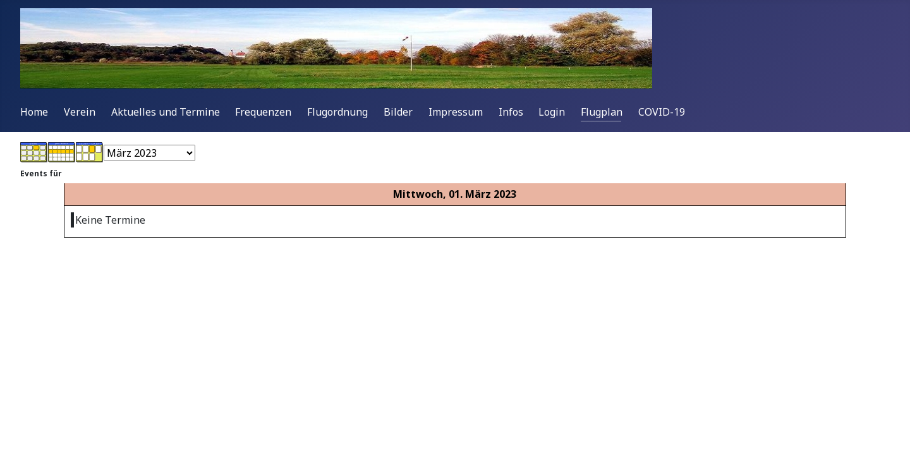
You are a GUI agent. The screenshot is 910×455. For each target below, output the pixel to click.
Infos (511, 112)
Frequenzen (263, 112)
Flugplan (601, 112)
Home (34, 112)
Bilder (398, 112)
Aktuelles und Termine (165, 112)
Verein (79, 112)
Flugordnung (337, 112)
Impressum (455, 112)
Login (551, 112)
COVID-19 (661, 112)
